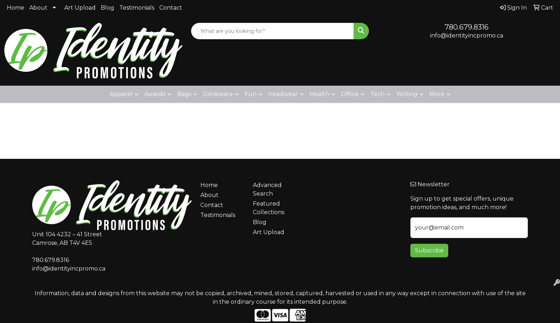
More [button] (436, 94)
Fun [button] (250, 94)
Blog (107, 7)
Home (15, 7)
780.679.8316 (467, 27)
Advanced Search (267, 189)
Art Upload (80, 7)
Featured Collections (268, 208)
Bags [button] (184, 94)
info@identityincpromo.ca (466, 35)
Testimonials (136, 7)
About (38, 7)
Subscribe (429, 250)
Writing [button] (407, 94)
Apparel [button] (121, 94)
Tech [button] (377, 94)
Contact (170, 7)
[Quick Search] (272, 31)
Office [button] (350, 94)
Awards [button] (154, 94)
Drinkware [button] (218, 94)
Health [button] (319, 94)
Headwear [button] (283, 94)
